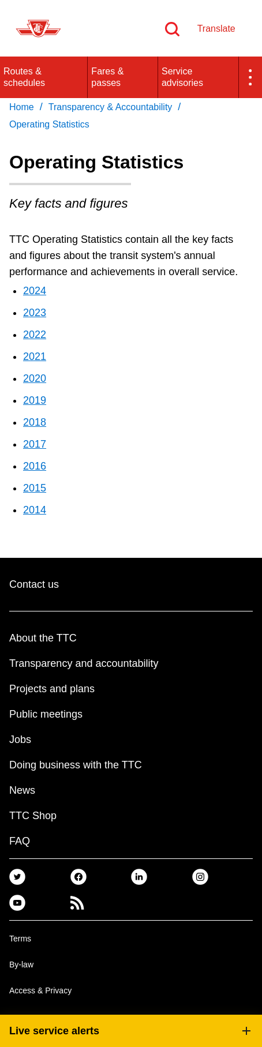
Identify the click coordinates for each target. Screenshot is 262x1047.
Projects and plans (52, 689)
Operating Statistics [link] (49, 124)
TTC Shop (33, 815)
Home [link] (21, 107)
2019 (34, 400)
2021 (34, 356)
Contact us (34, 584)
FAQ (19, 841)
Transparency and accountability (83, 663)
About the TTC (43, 638)
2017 (34, 444)
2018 (34, 422)
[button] (250, 77)
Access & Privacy (40, 990)
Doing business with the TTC (75, 765)
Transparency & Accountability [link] (110, 107)
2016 (34, 466)
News (22, 790)
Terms (20, 938)
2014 (34, 510)
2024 (34, 291)
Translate (216, 28)
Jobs (20, 739)
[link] (17, 876)
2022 (34, 334)
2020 (34, 378)
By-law (21, 964)
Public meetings (46, 714)
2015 (34, 488)
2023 (34, 312)
